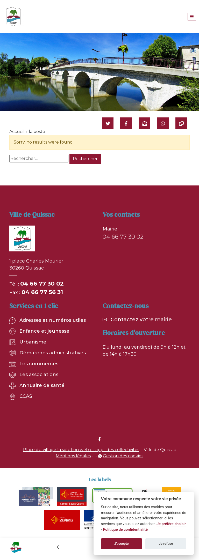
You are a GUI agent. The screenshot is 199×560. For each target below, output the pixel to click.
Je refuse (166, 544)
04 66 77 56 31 (42, 292)
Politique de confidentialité (125, 529)
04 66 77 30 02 (42, 283)
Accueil (17, 131)
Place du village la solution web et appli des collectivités (81, 449)
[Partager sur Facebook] (126, 123)
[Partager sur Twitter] (107, 123)
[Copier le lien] (181, 123)
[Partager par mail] (144, 123)
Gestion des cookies (123, 455)
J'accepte (121, 544)
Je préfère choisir (171, 524)
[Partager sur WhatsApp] (163, 123)
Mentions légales (73, 455)
